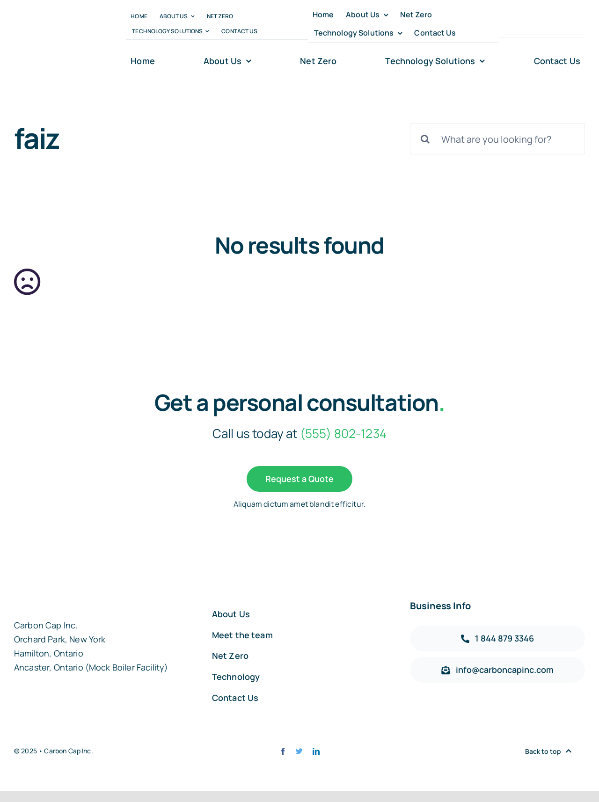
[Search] (425, 139)
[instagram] (535, 24)
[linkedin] (567, 24)
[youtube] (551, 24)
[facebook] (502, 24)
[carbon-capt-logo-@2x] (54, 39)
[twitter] (518, 24)
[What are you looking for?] (497, 139)
